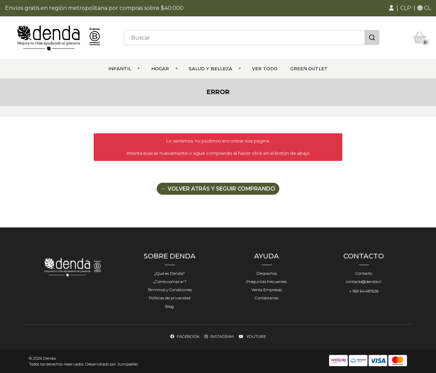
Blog (169, 305)
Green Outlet (309, 67)
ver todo (265, 67)
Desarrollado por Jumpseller (111, 363)
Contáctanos (266, 297)
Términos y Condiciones (169, 289)
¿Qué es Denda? (169, 273)
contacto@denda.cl (364, 281)
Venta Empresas (266, 289)
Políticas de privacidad (169, 297)
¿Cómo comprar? (169, 281)
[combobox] (251, 37)
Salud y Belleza (210, 67)
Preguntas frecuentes (266, 281)
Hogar (160, 67)
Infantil (119, 67)
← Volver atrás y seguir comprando (218, 188)
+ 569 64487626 (363, 290)
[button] (391, 8)
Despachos (266, 273)
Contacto (363, 273)
